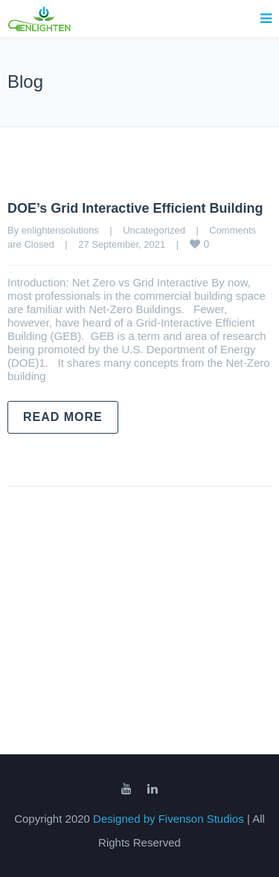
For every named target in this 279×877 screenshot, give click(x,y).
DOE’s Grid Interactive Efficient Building (135, 208)
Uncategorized (154, 230)
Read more (63, 417)
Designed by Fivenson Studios (170, 818)
